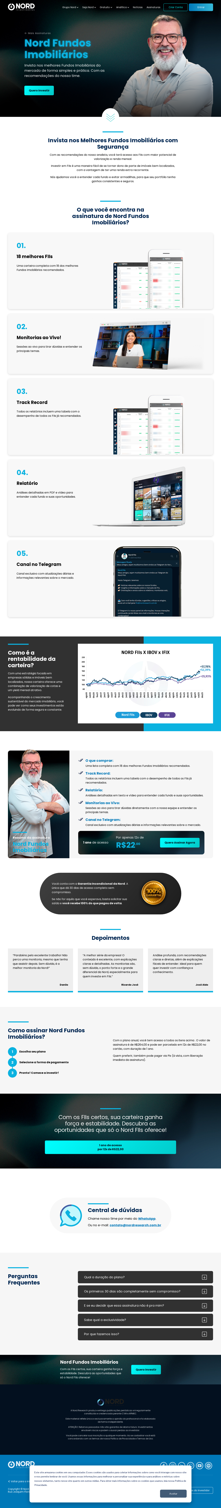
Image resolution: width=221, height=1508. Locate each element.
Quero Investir (39, 90)
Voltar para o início (22, 1481)
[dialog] (110, 1483)
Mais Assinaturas (39, 33)
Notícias (138, 7)
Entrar (201, 7)
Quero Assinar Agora (180, 843)
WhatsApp (147, 1218)
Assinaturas (153, 7)
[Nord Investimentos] (21, 7)
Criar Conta (176, 7)
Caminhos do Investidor (195, 1490)
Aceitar (173, 1493)
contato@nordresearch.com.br (135, 1225)
